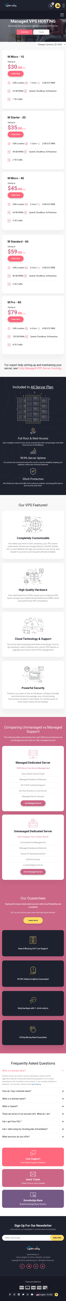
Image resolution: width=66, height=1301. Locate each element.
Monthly (24, 32)
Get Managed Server (33, 803)
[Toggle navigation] (60, 15)
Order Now (15, 74)
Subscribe (57, 1238)
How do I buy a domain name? (16, 1091)
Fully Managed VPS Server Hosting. (40, 368)
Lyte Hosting (36, 1084)
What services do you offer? (16, 1136)
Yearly (41, 32)
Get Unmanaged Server (33, 872)
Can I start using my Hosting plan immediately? (25, 1129)
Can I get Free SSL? (12, 1121)
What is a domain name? (14, 1070)
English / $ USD (44, 1295)
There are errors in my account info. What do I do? (26, 1114)
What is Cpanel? (10, 1106)
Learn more (33, 920)
